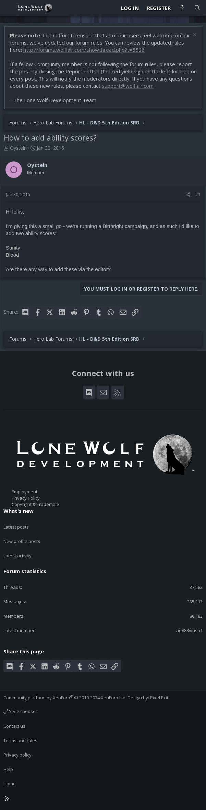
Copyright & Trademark (36, 504)
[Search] (197, 8)
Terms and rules (20, 740)
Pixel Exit (159, 697)
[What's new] (182, 8)
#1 (197, 194)
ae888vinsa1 (189, 630)
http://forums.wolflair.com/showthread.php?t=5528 (84, 49)
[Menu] (8, 8)
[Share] (188, 194)
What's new (18, 510)
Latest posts (16, 527)
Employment (24, 491)
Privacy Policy (26, 498)
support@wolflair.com (128, 85)
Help (8, 769)
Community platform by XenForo (64, 697)
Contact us (14, 726)
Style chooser (20, 711)
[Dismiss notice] (194, 35)
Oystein (18, 148)
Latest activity (17, 556)
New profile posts (21, 541)
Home (9, 784)
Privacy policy (17, 755)
